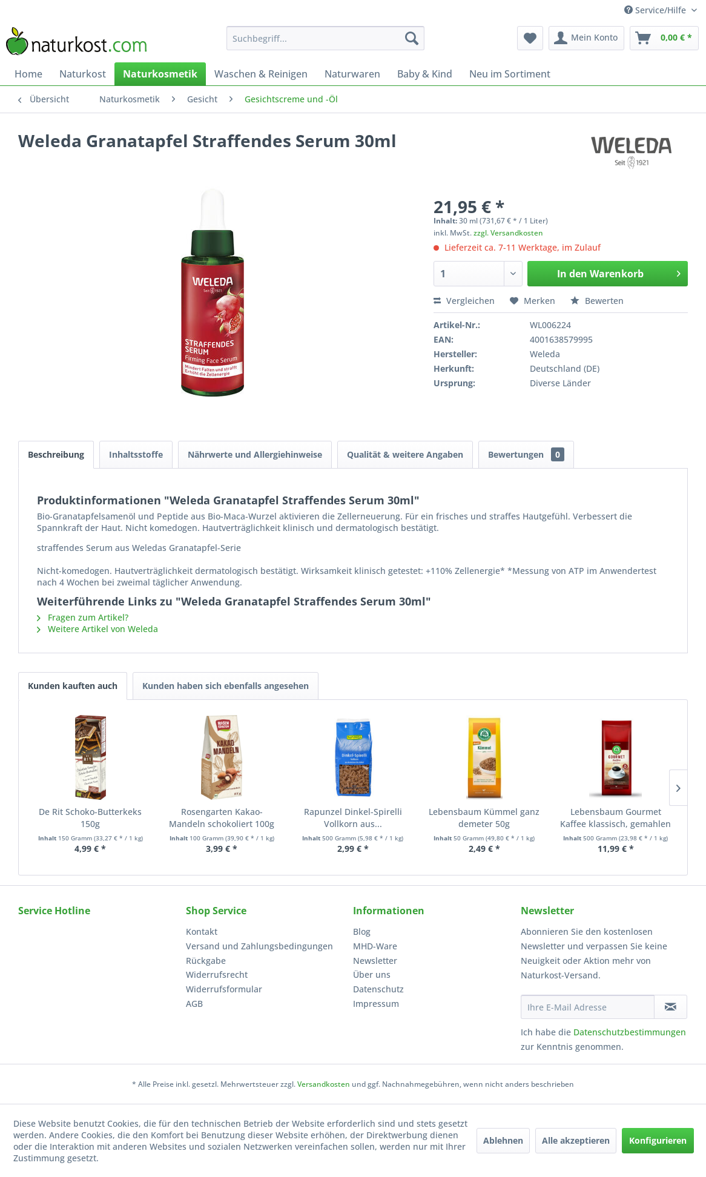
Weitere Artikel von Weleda (97, 629)
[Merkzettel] (530, 38)
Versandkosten (323, 1084)
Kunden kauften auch (72, 685)
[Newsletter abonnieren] (670, 1007)
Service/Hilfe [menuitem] (656, 10)
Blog (362, 931)
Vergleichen (464, 300)
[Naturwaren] (352, 73)
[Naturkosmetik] (160, 73)
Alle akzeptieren (576, 1140)
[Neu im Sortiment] (510, 73)
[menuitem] (325, 38)
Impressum (376, 1003)
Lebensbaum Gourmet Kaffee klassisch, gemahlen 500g (615, 818)
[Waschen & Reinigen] (261, 73)
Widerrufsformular (224, 989)
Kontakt (201, 931)
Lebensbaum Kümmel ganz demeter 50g (484, 817)
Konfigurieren (658, 1140)
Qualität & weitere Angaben (405, 454)
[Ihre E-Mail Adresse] (588, 1007)
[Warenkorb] (664, 38)
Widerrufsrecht (217, 974)
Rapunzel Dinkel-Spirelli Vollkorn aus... (353, 817)
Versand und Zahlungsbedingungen (259, 946)
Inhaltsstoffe (136, 454)
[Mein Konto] (586, 38)
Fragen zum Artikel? (82, 617)
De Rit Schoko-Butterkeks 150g (90, 817)
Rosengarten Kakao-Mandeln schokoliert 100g (221, 817)
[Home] (28, 73)
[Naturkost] (82, 73)
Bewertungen (526, 454)
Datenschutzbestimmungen (629, 1032)
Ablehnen (503, 1140)
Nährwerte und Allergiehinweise (255, 454)
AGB (194, 1003)
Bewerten (597, 300)
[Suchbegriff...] (325, 38)
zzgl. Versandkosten (508, 233)
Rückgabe (206, 960)
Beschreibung (56, 454)
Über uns (372, 974)
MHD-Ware (375, 946)
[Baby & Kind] (425, 73)
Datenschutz (378, 989)
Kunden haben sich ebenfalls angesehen (225, 685)
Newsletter (375, 960)
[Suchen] (411, 38)
